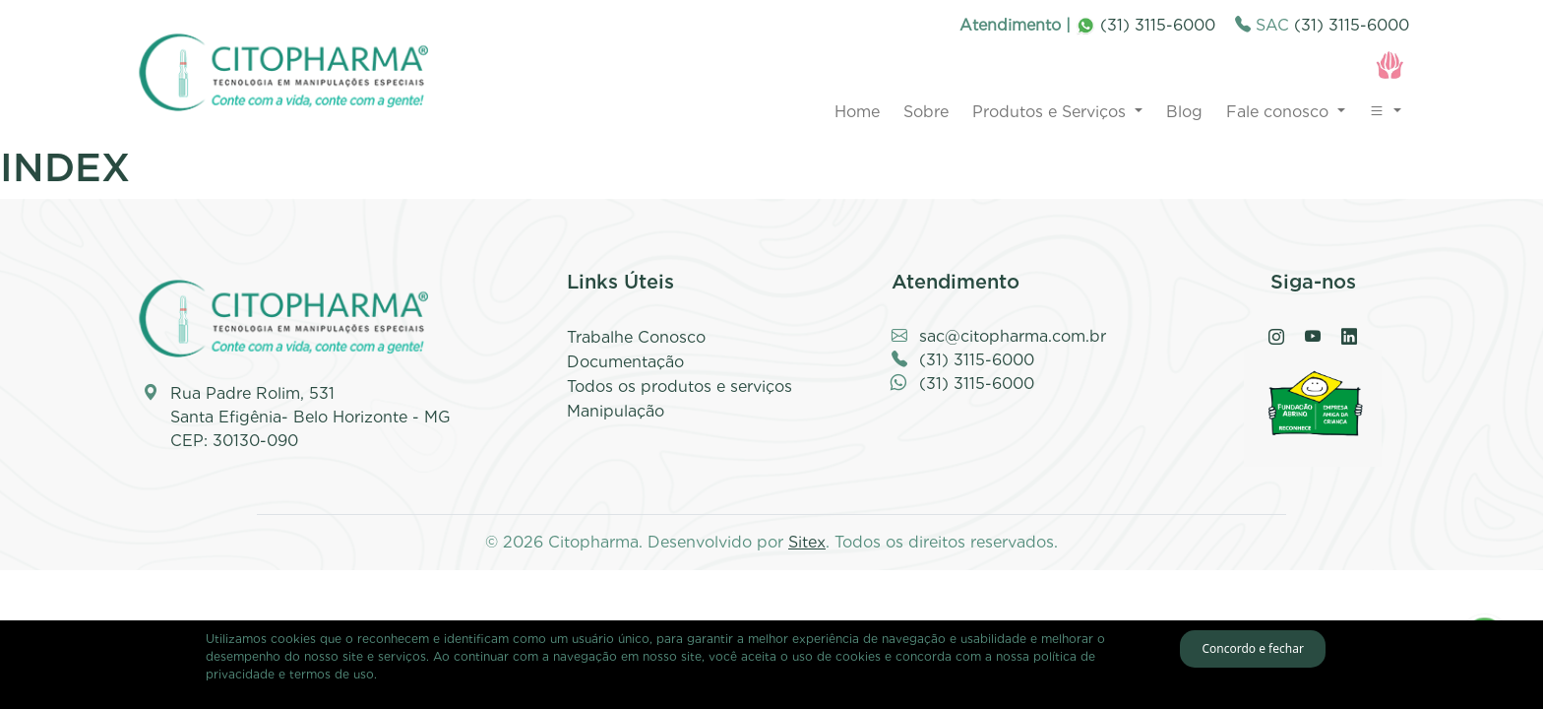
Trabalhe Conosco (636, 337)
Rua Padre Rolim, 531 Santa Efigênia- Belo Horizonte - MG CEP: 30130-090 (310, 417)
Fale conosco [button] (1279, 111)
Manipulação (615, 411)
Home (857, 111)
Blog (1184, 111)
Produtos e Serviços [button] (1051, 111)
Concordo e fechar (1252, 648)
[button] (1385, 112)
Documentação (625, 362)
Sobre (926, 111)
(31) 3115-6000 (1145, 25)
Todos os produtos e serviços (679, 386)
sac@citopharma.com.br (1012, 336)
